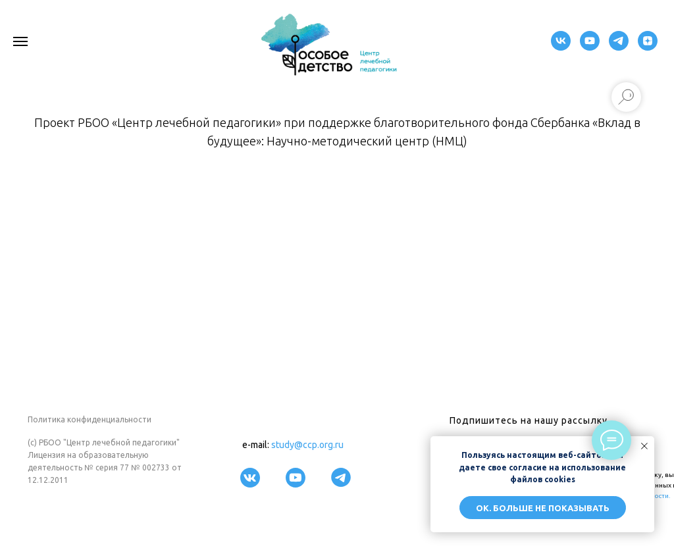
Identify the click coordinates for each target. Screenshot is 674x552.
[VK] (561, 47)
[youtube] (590, 47)
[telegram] (619, 47)
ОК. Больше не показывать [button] (542, 508)
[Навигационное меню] (20, 41)
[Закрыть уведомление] (644, 446)
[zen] (648, 47)
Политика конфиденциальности (89, 419)
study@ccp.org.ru (307, 444)
